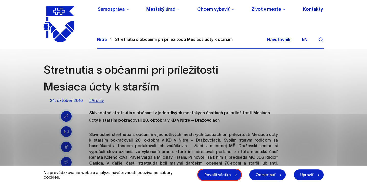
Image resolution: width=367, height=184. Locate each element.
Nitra (102, 39)
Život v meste (266, 9)
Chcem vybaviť (213, 9)
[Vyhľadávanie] (321, 39)
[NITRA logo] (67, 24)
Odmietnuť (266, 174)
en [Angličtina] (304, 39)
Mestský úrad (160, 9)
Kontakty (313, 9)
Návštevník (279, 39)
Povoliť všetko (217, 174)
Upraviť (306, 174)
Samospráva (111, 9)
